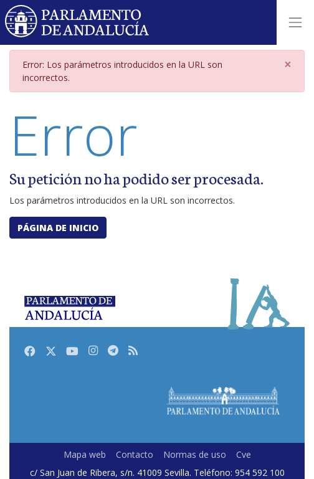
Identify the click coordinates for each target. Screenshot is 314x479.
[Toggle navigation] (295, 22)
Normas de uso (194, 454)
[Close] (288, 64)
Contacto (134, 454)
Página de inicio (57, 228)
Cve (243, 454)
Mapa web (85, 454)
